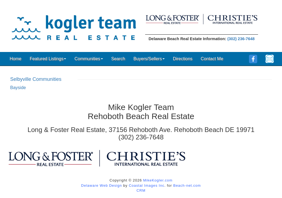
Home (15, 58)
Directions (182, 58)
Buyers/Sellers (148, 58)
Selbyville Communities (35, 79)
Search (118, 58)
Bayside (18, 87)
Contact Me (212, 58)
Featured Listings (48, 58)
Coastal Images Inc (146, 185)
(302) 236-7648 (240, 39)
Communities (88, 58)
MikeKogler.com (157, 180)
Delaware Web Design (101, 185)
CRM (141, 190)
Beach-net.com (187, 185)
